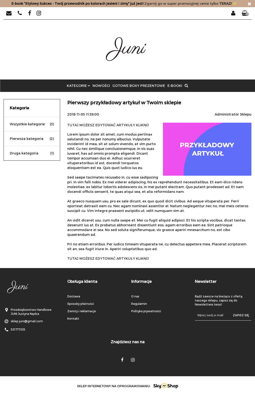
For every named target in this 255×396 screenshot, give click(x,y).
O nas (135, 296)
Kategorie (78, 86)
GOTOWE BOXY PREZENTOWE (138, 86)
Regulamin (139, 303)
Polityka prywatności (146, 311)
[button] (245, 13)
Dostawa (73, 296)
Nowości (101, 86)
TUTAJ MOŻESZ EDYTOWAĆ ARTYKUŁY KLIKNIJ (108, 125)
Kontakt (73, 318)
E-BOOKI (174, 86)
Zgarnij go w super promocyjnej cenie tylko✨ (124, 3)
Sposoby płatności (80, 303)
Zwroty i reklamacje (81, 311)
